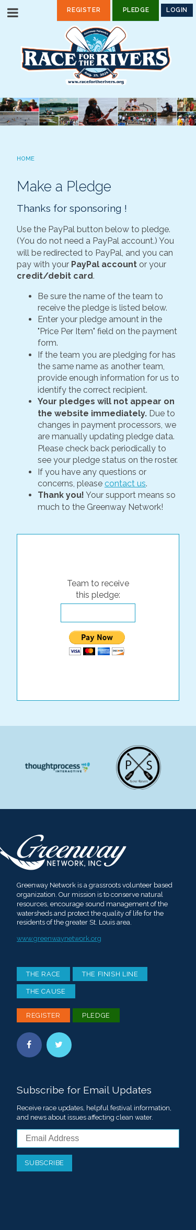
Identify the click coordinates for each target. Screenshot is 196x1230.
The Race (43, 974)
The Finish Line (110, 974)
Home (25, 158)
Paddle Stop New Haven (138, 767)
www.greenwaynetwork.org (59, 938)
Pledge (136, 10)
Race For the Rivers (98, 55)
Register (83, 10)
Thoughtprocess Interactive (57, 767)
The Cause (46, 991)
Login (177, 10)
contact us (125, 483)
